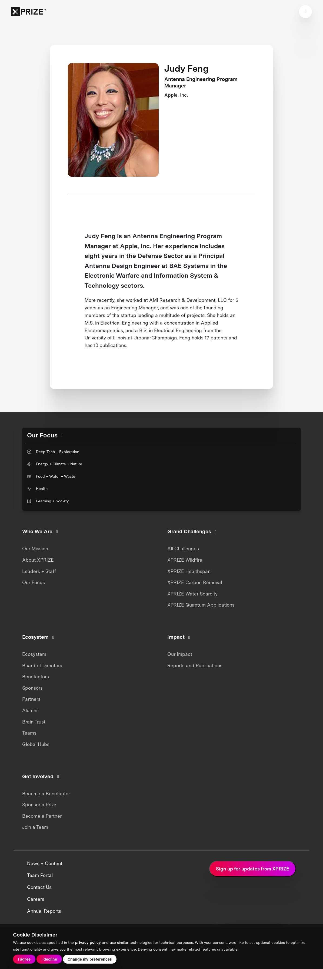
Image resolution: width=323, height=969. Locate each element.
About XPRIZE (38, 560)
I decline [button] (49, 959)
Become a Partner (42, 816)
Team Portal (40, 875)
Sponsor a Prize (39, 804)
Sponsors (32, 688)
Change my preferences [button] (90, 959)
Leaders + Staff (39, 571)
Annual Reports (44, 911)
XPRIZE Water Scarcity (192, 594)
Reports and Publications (194, 665)
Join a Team (35, 827)
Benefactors (35, 676)
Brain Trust (33, 722)
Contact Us (39, 887)
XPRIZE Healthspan (189, 571)
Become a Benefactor (46, 793)
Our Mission (35, 548)
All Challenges (183, 548)
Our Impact (179, 654)
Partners (31, 699)
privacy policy (88, 942)
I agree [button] (24, 959)
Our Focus (33, 582)
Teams (29, 733)
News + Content (44, 863)
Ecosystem (34, 654)
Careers (35, 899)
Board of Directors (42, 665)
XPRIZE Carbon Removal (194, 582)
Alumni (29, 710)
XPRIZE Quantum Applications (201, 605)
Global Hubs (35, 744)
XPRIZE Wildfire (184, 560)
